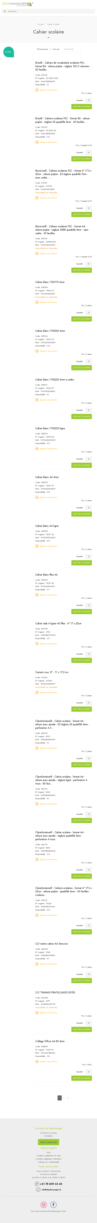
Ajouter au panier (81, 106)
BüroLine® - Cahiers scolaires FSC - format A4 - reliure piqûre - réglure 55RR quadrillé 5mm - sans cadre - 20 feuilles (61, 230)
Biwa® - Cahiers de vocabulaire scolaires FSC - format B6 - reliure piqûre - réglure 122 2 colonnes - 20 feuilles (62, 66)
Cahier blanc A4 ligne (47, 526)
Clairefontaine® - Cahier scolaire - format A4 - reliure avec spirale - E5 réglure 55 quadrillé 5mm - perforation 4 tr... (62, 724)
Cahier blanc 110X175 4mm (50, 282)
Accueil (40, 24)
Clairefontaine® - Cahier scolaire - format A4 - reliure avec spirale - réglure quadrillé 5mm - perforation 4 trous (60, 836)
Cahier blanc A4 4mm (47, 477)
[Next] (72, 1098)
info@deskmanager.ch (51, 1189)
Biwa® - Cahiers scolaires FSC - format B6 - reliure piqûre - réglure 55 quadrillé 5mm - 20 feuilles (62, 120)
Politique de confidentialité (48, 1162)
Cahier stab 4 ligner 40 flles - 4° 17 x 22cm (58, 623)
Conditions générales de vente (48, 1155)
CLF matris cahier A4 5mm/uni (51, 944)
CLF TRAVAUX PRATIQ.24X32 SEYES (55, 992)
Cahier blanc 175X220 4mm (50, 331)
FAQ (48, 1152)
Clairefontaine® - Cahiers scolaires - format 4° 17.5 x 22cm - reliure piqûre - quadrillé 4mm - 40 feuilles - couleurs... (63, 891)
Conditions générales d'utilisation (48, 1159)
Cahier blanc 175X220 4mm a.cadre (54, 379)
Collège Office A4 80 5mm (50, 1041)
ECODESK (48, 1136)
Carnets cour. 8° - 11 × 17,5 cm (51, 672)
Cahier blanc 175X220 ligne (50, 428)
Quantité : (80, 100)
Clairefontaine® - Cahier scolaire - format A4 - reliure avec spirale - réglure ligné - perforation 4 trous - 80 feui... (61, 780)
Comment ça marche (48, 1132)
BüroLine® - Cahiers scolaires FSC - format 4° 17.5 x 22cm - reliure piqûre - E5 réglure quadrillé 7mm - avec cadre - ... (63, 174)
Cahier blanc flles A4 (46, 575)
